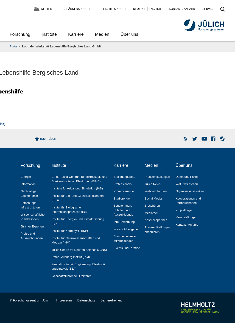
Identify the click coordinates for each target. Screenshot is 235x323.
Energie (26, 176)
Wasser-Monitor (222, 138)
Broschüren (152, 205)
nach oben (48, 138)
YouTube (204, 138)
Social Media (153, 198)
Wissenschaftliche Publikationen (33, 217)
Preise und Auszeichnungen (32, 236)
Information (28, 184)
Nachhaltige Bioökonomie (29, 193)
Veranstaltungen (186, 217)
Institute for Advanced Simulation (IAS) (77, 188)
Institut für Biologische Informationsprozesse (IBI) (69, 210)
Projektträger (184, 210)
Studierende (122, 198)
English (155, 9)
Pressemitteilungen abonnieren (157, 230)
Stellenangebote (124, 176)
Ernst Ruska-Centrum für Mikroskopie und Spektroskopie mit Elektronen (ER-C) (79, 179)
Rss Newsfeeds (186, 138)
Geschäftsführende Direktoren (72, 276)
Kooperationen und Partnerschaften (188, 201)
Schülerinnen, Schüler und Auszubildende (123, 210)
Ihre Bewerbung (124, 222)
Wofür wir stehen (187, 184)
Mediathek (151, 213)
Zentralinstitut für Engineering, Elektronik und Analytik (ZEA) (78, 267)
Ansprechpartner (156, 220)
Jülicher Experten (32, 226)
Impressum (64, 300)
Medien (102, 34)
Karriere (76, 34)
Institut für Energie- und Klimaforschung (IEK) (78, 221)
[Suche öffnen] (222, 10)
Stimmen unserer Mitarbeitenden (125, 239)
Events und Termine (127, 248)
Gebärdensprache (76, 9)
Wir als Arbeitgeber (126, 229)
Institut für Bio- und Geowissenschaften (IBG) (78, 198)
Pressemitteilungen (157, 176)
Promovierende (124, 191)
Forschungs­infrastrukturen (30, 205)
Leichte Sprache (114, 9)
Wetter (46, 9)
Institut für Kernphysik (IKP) (70, 231)
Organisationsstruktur (190, 191)
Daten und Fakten (187, 176)
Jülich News (152, 184)
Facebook (213, 138)
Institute (49, 34)
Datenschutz (86, 300)
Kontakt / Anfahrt (183, 9)
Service (208, 9)
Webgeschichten (156, 191)
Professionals (122, 184)
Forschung (20, 34)
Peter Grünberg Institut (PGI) (71, 257)
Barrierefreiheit (111, 300)
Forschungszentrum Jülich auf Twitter (195, 138)
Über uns (129, 34)
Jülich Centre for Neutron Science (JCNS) (79, 250)
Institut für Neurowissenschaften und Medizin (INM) (76, 240)
